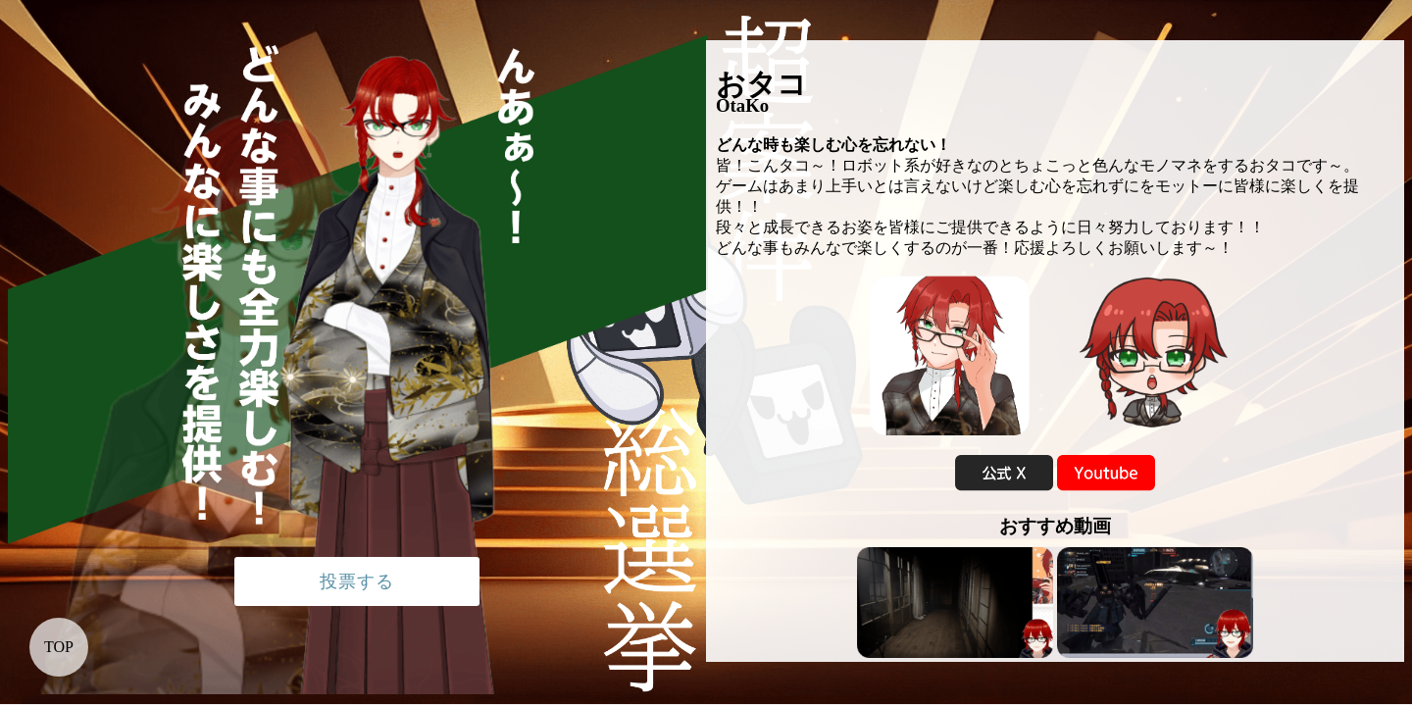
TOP (59, 646)
